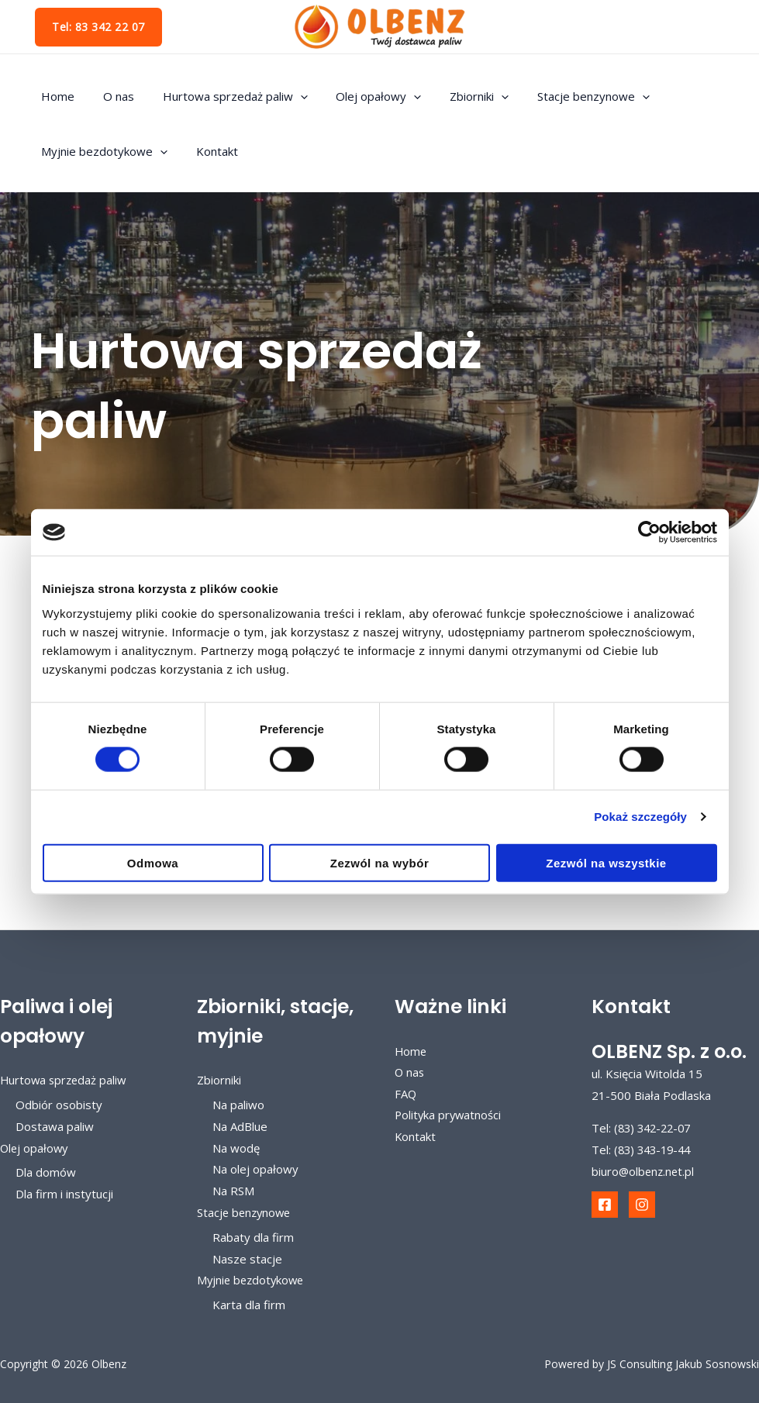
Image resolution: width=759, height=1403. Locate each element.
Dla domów (46, 1172)
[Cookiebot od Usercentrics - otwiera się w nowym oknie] (649, 532)
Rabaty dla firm (253, 1237)
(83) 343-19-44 (655, 1149)
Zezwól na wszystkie (606, 862)
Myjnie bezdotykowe (102, 151)
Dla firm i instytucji (64, 1193)
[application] (287, 96)
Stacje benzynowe (565, 96)
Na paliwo (238, 1104)
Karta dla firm (248, 1304)
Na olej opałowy (255, 1169)
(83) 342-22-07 (655, 1128)
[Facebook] (605, 1204)
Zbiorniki (455, 96)
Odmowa (152, 862)
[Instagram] (642, 1204)
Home (55, 96)
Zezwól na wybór (380, 862)
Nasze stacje (247, 1259)
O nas (110, 96)
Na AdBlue (239, 1126)
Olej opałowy (360, 96)
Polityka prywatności (449, 1115)
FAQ (406, 1094)
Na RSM (233, 1190)
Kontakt (209, 151)
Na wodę (236, 1148)
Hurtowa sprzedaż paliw (222, 96)
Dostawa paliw (55, 1126)
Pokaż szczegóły (640, 816)
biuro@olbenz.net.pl (644, 1171)
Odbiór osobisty (59, 1104)
